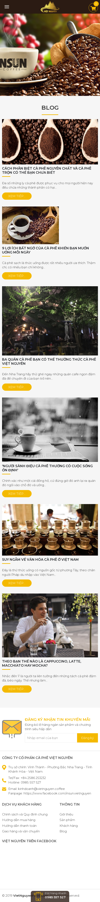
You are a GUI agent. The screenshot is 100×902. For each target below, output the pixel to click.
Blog (63, 831)
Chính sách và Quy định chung (25, 814)
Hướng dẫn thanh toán (19, 826)
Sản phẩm (67, 820)
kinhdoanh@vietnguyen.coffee (41, 789)
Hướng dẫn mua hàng (18, 820)
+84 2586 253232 (33, 778)
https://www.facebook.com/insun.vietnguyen (57, 793)
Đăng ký (87, 738)
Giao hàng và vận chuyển (21, 831)
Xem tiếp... (16, 196)
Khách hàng (69, 826)
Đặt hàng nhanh (50, 895)
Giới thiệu (66, 814)
